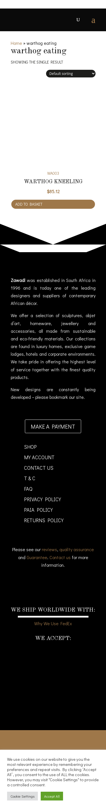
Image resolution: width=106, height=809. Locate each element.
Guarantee (37, 557)
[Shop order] (71, 73)
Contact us (60, 557)
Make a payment (53, 426)
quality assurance (76, 549)
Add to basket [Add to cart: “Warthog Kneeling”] (28, 204)
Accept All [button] (52, 796)
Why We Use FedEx (53, 623)
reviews (49, 549)
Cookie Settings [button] (22, 796)
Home (16, 43)
